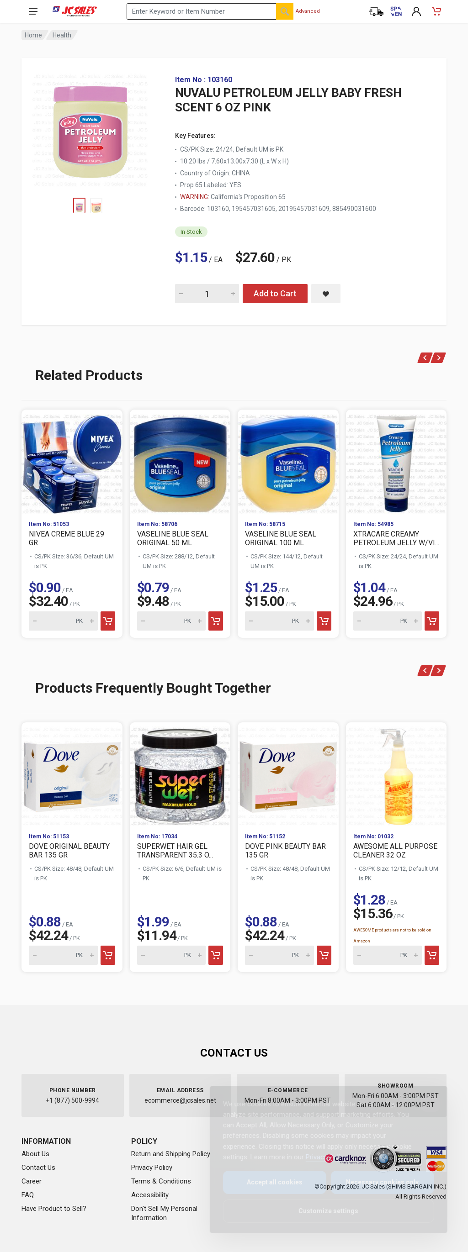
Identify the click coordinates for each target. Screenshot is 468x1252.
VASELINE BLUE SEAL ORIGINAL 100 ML (280, 538)
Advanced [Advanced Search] (308, 11)
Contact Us (38, 1167)
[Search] (284, 11)
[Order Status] (376, 11)
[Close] (423, 1103)
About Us (35, 1154)
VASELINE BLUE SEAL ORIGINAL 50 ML (172, 538)
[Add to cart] (108, 621)
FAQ (27, 1195)
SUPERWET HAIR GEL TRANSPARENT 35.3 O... (175, 850)
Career (31, 1181)
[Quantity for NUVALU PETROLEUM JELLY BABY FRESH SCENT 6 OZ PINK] (207, 293)
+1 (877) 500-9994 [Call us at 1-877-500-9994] (72, 1100)
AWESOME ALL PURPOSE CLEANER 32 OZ (395, 850)
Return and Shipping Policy (170, 1154)
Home (33, 35)
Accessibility (150, 1195)
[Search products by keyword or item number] (210, 11)
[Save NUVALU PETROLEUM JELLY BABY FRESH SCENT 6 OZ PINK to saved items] (325, 293)
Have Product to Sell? (53, 1209)
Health (62, 35)
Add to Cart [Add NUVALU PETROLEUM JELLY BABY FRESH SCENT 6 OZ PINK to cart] (275, 293)
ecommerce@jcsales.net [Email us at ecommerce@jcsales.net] (180, 1100)
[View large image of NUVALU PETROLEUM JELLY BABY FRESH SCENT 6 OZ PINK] (90, 128)
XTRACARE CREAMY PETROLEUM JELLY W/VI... (396, 538)
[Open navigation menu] (33, 11)
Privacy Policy (151, 1167)
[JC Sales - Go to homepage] (74, 11)
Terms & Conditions (161, 1181)
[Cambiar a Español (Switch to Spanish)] (396, 11)
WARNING (194, 196)
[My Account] (416, 11)
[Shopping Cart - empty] (436, 11)
